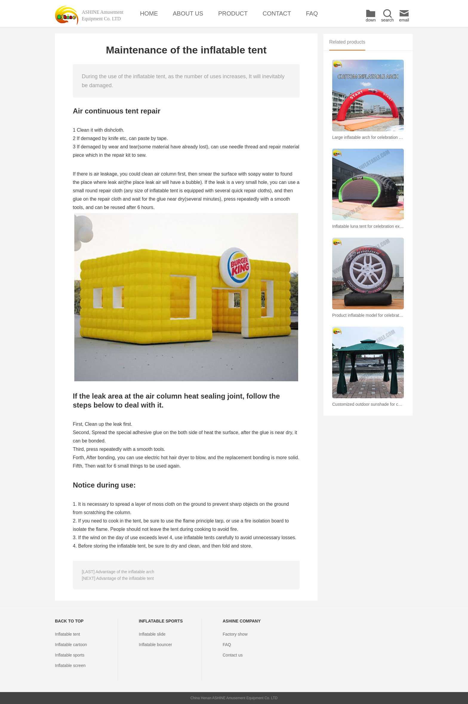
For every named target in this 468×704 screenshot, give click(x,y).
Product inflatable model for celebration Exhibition (368, 315)
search (387, 15)
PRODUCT (233, 13)
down (370, 15)
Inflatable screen (70, 665)
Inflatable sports (69, 655)
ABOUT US (188, 13)
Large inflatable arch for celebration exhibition (368, 137)
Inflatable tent (67, 634)
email (404, 15)
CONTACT (277, 13)
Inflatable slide (152, 634)
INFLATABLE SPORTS (161, 621)
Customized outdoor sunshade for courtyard (368, 404)
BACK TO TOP (69, 621)
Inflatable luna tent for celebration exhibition (368, 226)
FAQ (312, 13)
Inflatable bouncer (155, 644)
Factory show (235, 634)
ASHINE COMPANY (242, 621)
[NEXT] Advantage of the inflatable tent (118, 578)
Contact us (233, 655)
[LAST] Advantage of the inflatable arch (118, 571)
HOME (149, 13)
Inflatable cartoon (71, 644)
